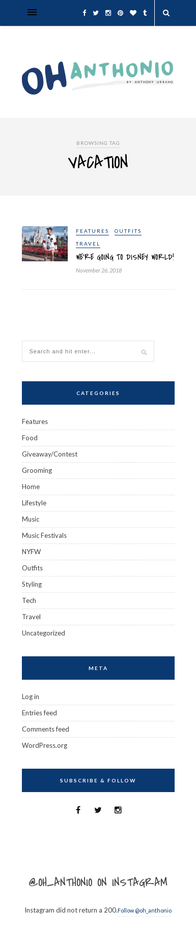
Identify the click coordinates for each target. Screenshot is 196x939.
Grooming (37, 470)
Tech (29, 600)
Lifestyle (34, 503)
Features (92, 231)
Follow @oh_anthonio (145, 910)
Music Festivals (44, 535)
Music (30, 519)
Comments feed (45, 729)
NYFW (31, 552)
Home (31, 486)
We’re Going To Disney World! (125, 257)
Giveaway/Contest (49, 454)
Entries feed (39, 713)
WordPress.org (44, 745)
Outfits (128, 231)
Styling (32, 584)
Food (30, 438)
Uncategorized (43, 633)
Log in (30, 696)
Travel (88, 243)
